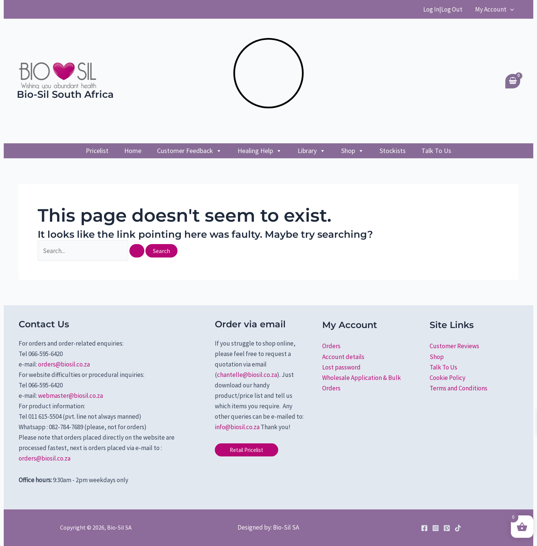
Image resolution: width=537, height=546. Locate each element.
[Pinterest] (446, 528)
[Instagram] (435, 528)
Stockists (393, 150)
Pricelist (97, 150)
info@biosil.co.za (237, 427)
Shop (352, 150)
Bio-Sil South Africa (65, 94)
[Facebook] (424, 528)
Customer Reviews (454, 346)
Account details (343, 357)
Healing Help (260, 150)
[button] (246, 449)
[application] (510, 9)
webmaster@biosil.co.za (70, 395)
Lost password (341, 367)
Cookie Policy (447, 378)
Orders (331, 346)
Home (132, 150)
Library (312, 150)
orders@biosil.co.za (64, 364)
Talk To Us (436, 150)
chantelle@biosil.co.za (247, 375)
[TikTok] (458, 528)
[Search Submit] (136, 251)
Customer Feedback (189, 150)
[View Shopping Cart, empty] (512, 81)
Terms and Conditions (458, 388)
